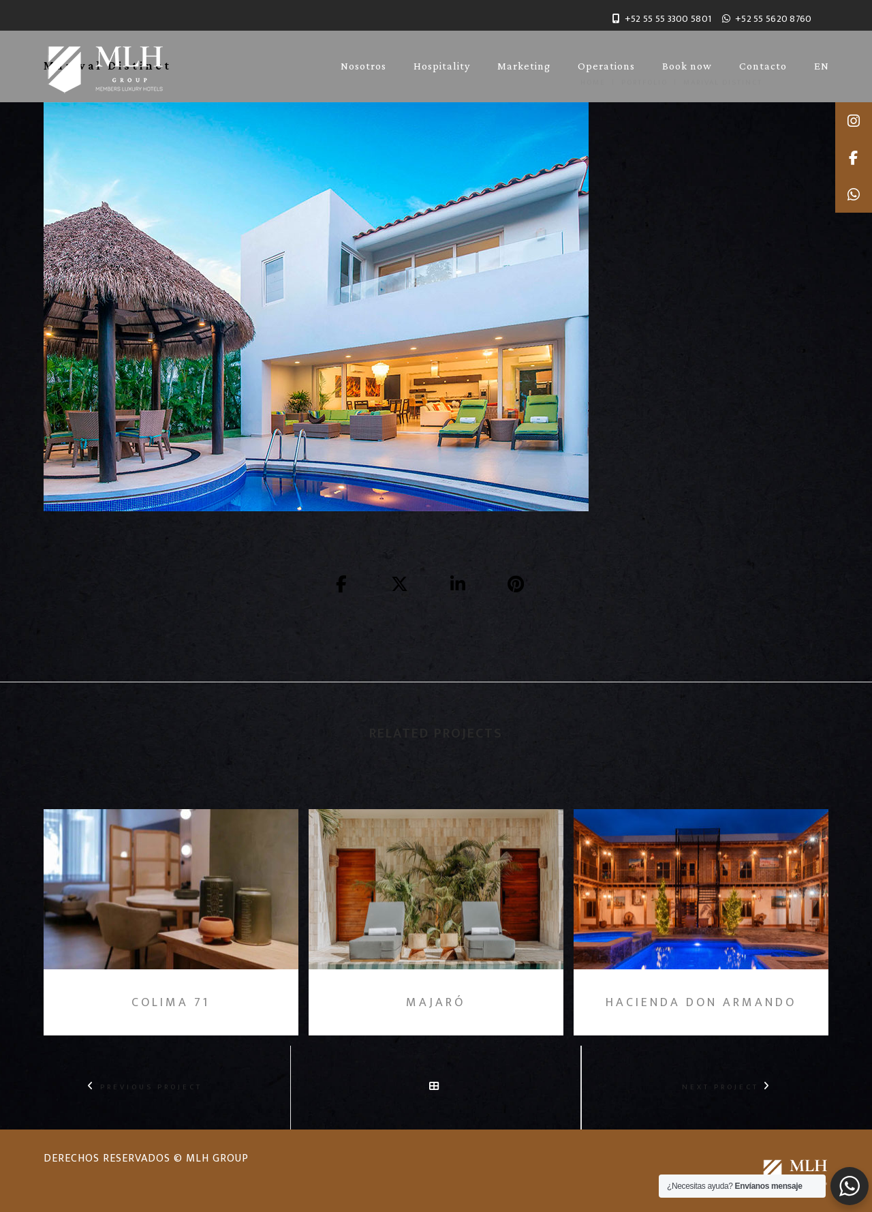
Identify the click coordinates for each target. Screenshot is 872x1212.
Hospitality (442, 66)
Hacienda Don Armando (701, 1003)
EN (821, 66)
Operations (606, 66)
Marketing (523, 66)
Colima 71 (170, 1003)
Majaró (435, 1003)
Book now (687, 66)
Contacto (763, 66)
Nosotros (363, 66)
